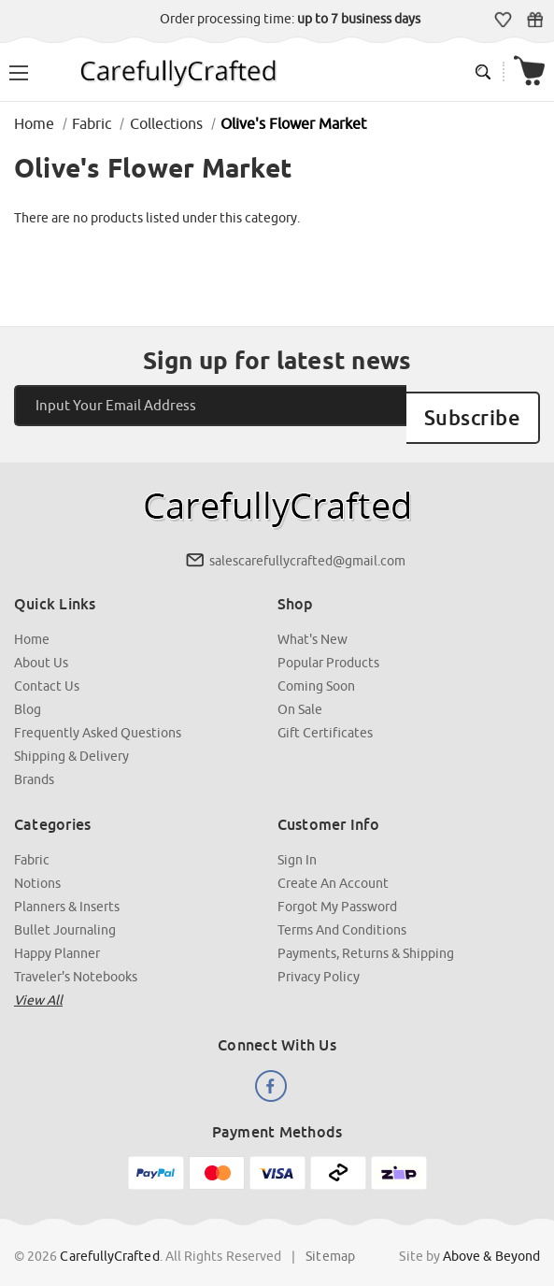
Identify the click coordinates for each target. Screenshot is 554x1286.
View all (38, 982)
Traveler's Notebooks (75, 958)
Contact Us (46, 668)
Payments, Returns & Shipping (365, 935)
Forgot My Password (337, 888)
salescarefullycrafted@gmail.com (307, 543)
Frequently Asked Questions (97, 714)
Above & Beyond (491, 1238)
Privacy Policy (318, 958)
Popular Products (328, 644)
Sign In (297, 842)
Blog (27, 691)
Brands (34, 761)
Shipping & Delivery (71, 738)
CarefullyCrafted (110, 1238)
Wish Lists (503, 19)
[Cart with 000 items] (529, 71)
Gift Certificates (535, 19)
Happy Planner (57, 935)
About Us (41, 644)
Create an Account (333, 865)
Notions (37, 865)
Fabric (32, 842)
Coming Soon (316, 668)
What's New (312, 621)
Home (32, 621)
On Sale (299, 691)
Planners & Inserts (67, 888)
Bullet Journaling (65, 912)
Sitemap (330, 1238)
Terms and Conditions (341, 912)
